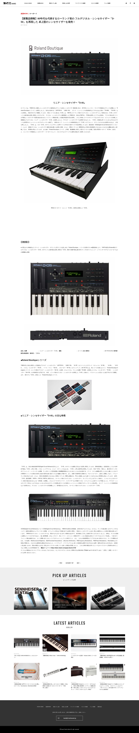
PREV (60, 563)
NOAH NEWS (28, 3)
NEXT (79, 563)
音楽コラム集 (53, 3)
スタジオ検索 (84, 706)
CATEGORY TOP (69, 563)
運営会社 (100, 706)
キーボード (33, 13)
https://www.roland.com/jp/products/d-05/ (63, 548)
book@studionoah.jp (70, 718)
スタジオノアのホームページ (86, 550)
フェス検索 (92, 706)
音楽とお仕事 (65, 706)
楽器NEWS (40, 3)
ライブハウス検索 (74, 706)
